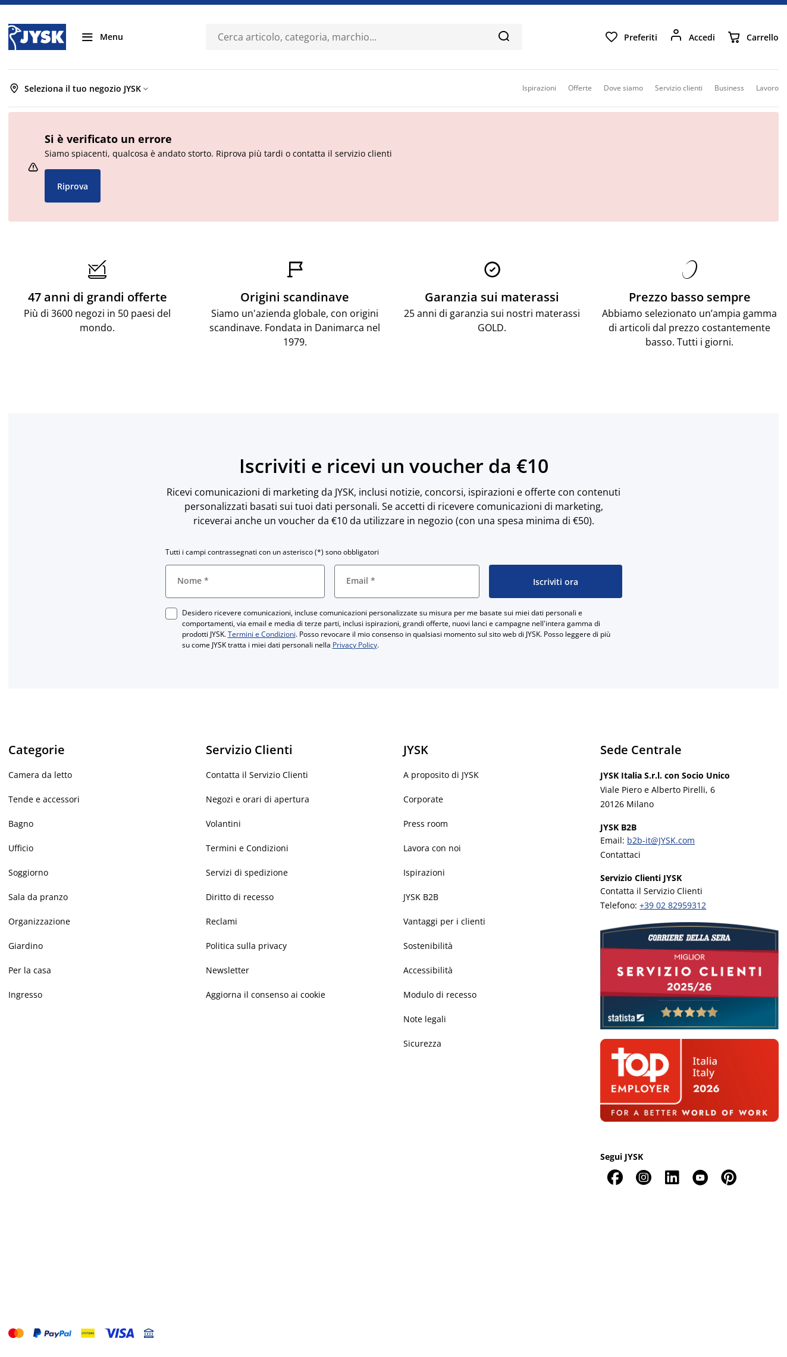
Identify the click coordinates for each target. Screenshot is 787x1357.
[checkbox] (171, 614)
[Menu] (101, 37)
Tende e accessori (44, 799)
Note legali (424, 1019)
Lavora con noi (432, 848)
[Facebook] (614, 1177)
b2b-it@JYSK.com (661, 840)
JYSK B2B (420, 896)
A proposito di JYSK (441, 774)
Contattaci (620, 854)
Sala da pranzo (38, 896)
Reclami (221, 921)
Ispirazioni (424, 872)
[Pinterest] (728, 1177)
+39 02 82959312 (672, 905)
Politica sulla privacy (246, 945)
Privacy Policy (355, 645)
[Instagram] (643, 1177)
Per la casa (29, 970)
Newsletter (227, 970)
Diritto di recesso (240, 896)
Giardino (25, 945)
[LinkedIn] (671, 1177)
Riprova (72, 186)
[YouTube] (700, 1177)
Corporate (423, 799)
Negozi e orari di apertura (257, 799)
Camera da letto (40, 774)
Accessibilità (428, 970)
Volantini (223, 823)
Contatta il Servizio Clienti (257, 774)
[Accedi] (692, 37)
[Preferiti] (630, 37)
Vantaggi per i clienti (444, 921)
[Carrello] (753, 37)
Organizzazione (39, 921)
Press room (425, 823)
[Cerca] (503, 36)
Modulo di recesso (439, 994)
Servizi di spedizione (247, 872)
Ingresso (25, 994)
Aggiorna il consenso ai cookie (265, 994)
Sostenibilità (428, 945)
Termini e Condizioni (262, 634)
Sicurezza (422, 1043)
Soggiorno (28, 872)
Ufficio (20, 848)
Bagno (20, 823)
